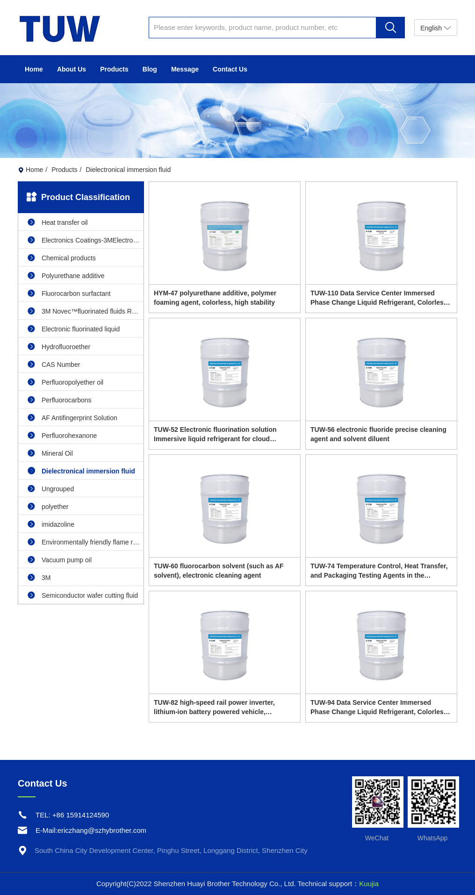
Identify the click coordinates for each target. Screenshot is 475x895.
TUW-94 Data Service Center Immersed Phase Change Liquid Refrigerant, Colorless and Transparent (378, 707)
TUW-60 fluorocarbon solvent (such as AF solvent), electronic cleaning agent (219, 570)
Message (185, 69)
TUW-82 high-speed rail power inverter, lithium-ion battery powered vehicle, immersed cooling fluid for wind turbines (217, 707)
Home (34, 69)
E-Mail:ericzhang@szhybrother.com (91, 830)
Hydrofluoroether (59, 347)
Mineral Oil (50, 453)
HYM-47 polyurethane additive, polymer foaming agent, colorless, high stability (215, 297)
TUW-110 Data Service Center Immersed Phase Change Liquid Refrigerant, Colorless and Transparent (378, 298)
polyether (48, 506)
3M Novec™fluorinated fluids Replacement (86, 311)
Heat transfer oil (58, 222)
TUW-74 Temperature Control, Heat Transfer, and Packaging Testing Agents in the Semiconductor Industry (379, 571)
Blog (150, 69)
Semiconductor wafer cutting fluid (83, 595)
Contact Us (230, 69)
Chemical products (62, 258)
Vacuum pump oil (60, 560)
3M (39, 577)
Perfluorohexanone (62, 435)
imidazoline (51, 524)
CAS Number (54, 364)
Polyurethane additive (66, 275)
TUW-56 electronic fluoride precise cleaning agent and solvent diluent (378, 434)
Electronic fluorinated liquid (74, 329)
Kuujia (369, 884)
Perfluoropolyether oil (65, 382)
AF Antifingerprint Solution (72, 418)
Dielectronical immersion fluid (81, 471)
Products (114, 69)
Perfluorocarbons (60, 400)
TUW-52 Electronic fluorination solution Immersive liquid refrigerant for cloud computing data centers (215, 435)
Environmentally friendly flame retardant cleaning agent (86, 542)
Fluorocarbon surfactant (69, 293)
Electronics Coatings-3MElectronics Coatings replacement (86, 240)
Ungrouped (51, 489)
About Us (71, 69)
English (435, 28)
